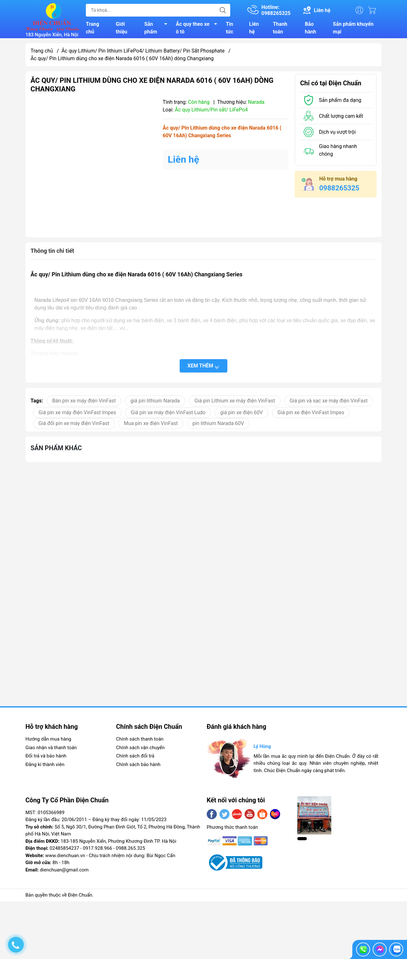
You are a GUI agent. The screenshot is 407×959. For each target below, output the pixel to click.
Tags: (37, 403)
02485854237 (64, 851)
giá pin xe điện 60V (241, 415)
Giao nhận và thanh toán (51, 750)
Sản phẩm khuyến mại (353, 29)
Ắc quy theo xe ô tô (198, 29)
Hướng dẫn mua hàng (48, 741)
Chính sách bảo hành (138, 767)
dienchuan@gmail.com (64, 872)
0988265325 (339, 191)
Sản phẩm (157, 29)
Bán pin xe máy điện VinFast (84, 403)
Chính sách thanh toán (139, 741)
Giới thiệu (121, 29)
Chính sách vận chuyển (140, 750)
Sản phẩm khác (56, 450)
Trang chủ (92, 29)
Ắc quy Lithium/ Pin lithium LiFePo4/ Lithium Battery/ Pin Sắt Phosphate (142, 53)
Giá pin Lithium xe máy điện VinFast (234, 403)
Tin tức (229, 29)
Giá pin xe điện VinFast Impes (311, 415)
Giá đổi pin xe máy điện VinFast (73, 426)
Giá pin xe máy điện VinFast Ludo (168, 415)
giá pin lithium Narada (155, 403)
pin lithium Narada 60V (218, 426)
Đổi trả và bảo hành (45, 758)
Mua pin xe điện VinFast (151, 426)
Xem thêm (204, 368)
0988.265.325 (130, 851)
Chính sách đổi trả (135, 758)
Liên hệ (254, 29)
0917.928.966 (97, 851)
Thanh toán (280, 29)
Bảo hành (310, 29)
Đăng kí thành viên (44, 767)
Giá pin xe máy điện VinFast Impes (77, 415)
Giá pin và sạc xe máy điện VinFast (329, 403)
